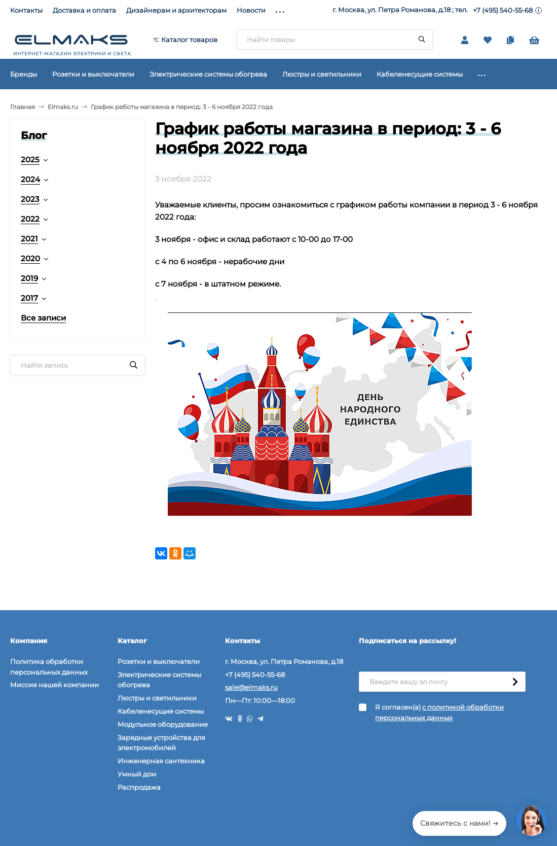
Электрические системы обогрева (159, 680)
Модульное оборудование (163, 724)
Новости (251, 10)
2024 (30, 179)
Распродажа (139, 787)
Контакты (26, 10)
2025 (30, 159)
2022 (30, 219)
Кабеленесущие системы (161, 711)
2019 (29, 278)
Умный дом (137, 774)
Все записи (43, 318)
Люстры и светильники (157, 698)
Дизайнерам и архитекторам (176, 10)
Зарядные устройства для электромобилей (161, 742)
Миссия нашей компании (54, 685)
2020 (30, 258)
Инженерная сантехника (161, 761)
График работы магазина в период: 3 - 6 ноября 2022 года (182, 107)
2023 (30, 199)
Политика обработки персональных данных (49, 666)
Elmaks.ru (63, 107)
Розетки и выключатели (159, 661)
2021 (29, 238)
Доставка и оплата (84, 10)
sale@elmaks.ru (251, 687)
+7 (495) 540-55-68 (503, 10)
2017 (29, 298)
